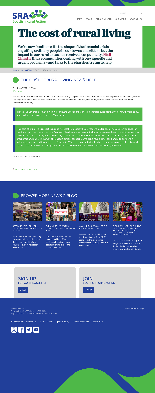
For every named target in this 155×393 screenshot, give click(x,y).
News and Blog (26, 70)
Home (79, 19)
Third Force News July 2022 (27, 169)
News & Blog (135, 19)
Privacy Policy (63, 322)
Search (141, 13)
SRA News (17, 91)
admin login (98, 322)
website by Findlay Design (134, 309)
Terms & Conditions (81, 322)
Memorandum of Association (23, 322)
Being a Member (104, 19)
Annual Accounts (47, 322)
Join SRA (88, 290)
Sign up (23, 290)
